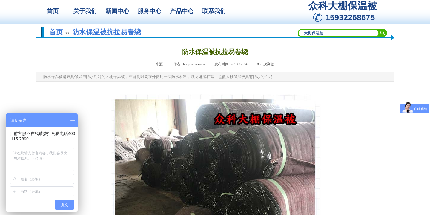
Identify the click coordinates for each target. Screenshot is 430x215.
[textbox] (338, 33)
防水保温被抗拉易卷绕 (106, 32)
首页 (56, 32)
